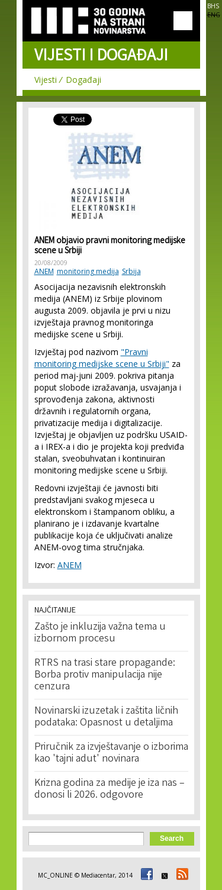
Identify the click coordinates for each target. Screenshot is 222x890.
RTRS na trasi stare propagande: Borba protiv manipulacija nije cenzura (104, 675)
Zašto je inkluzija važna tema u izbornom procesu (100, 633)
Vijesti (45, 79)
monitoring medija (88, 271)
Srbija (131, 271)
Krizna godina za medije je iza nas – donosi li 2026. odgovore (109, 789)
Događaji (83, 79)
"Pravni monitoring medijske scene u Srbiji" (101, 357)
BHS (213, 6)
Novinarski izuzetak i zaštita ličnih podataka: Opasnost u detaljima (106, 717)
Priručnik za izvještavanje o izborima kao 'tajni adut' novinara (111, 753)
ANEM (44, 271)
